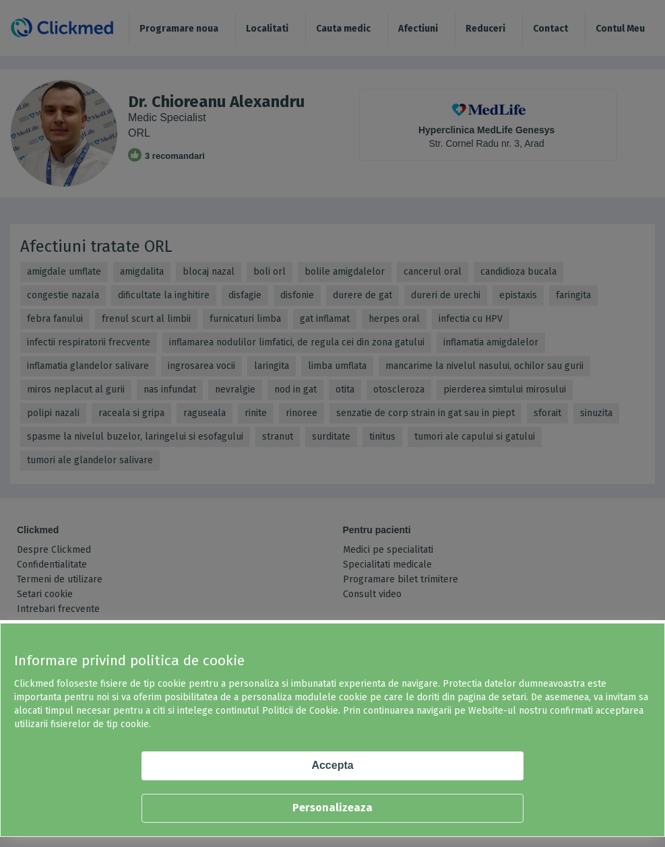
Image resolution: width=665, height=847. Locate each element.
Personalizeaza (332, 807)
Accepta (332, 765)
